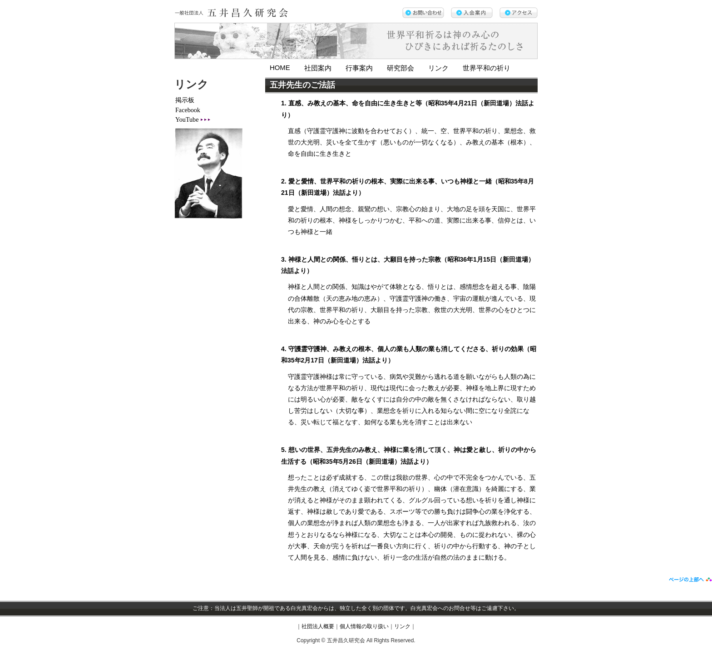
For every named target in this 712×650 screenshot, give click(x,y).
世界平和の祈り (486, 68)
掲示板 (184, 100)
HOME (280, 67)
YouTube (186, 119)
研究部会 (400, 68)
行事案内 (359, 68)
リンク (438, 68)
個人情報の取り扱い (364, 626)
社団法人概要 (318, 626)
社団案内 (317, 68)
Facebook (187, 110)
